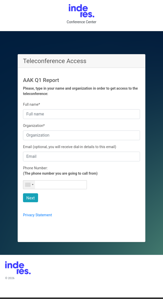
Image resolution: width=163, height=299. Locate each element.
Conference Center (81, 22)
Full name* (31, 104)
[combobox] (29, 185)
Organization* (34, 126)
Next (30, 198)
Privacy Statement (37, 215)
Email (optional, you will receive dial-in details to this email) (69, 147)
